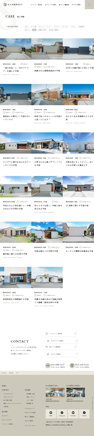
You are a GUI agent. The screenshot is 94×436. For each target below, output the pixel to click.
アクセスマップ (29, 408)
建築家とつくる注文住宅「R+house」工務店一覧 (59, 425)
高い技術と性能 (7, 400)
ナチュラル (65, 26)
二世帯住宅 (81, 26)
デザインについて (8, 397)
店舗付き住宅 (42, 30)
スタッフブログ (6, 419)
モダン (73, 26)
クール (49, 26)
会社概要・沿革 (30, 394)
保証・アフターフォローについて (12, 403)
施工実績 (11, 372)
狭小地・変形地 (53, 30)
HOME (4, 372)
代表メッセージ (30, 397)
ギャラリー (5, 415)
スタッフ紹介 (30, 400)
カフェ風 (33, 26)
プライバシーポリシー (31, 425)
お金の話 (5, 406)
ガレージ (41, 26)
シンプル (56, 26)
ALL (26, 26)
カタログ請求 (76, 5)
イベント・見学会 (36, 5)
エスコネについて (8, 394)
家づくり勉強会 (64, 5)
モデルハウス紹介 (50, 5)
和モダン (27, 30)
